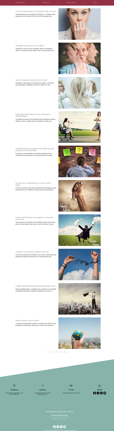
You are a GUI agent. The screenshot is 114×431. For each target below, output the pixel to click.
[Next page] (68, 352)
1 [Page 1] (49, 352)
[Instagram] (98, 393)
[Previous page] (45, 352)
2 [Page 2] (53, 352)
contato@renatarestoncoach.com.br (71, 393)
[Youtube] (104, 393)
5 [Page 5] (64, 352)
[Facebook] (94, 393)
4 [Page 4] (60, 352)
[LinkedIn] (101, 393)
